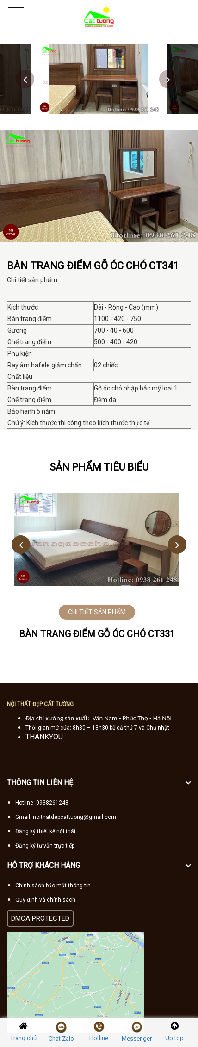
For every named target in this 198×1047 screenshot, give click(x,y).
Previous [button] (25, 79)
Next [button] (168, 79)
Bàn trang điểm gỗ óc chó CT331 (97, 633)
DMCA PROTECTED (40, 918)
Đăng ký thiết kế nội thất (45, 831)
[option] (99, 79)
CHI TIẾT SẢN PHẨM (97, 612)
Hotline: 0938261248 (41, 802)
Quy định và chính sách (45, 900)
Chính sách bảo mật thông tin (53, 885)
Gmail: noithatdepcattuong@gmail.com (65, 817)
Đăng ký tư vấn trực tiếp (44, 846)
